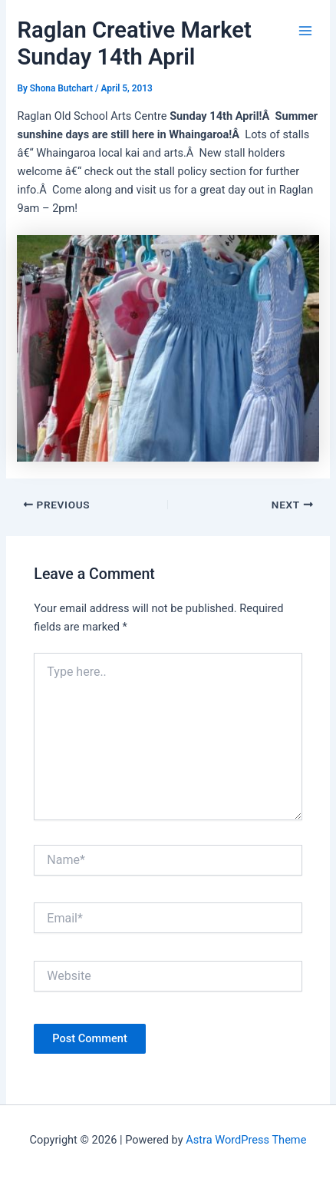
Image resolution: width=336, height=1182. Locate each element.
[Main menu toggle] (305, 30)
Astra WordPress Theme (246, 1140)
